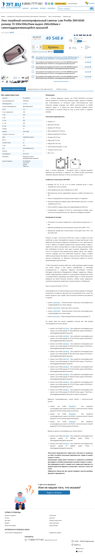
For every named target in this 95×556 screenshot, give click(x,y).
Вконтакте (81, 548)
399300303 (72, 406)
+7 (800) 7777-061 (36, 539)
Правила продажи (10, 515)
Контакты (51, 8)
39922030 (66, 443)
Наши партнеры (54, 523)
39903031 (66, 390)
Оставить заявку (60, 3)
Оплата (43, 8)
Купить (53, 47)
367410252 (56, 316)
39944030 (66, 367)
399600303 (72, 421)
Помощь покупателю (55, 520)
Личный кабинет (72, 3)
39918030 (66, 436)
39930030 (66, 344)
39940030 (66, 351)
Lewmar (25, 103)
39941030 (66, 359)
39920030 (66, 336)
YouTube (80, 551)
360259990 (56, 308)
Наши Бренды (53, 525)
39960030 (66, 382)
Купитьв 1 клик (74, 48)
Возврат (7, 523)
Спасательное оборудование (13, 532)
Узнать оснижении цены (87, 47)
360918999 (56, 311)
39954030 (66, 374)
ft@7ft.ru (77, 545)
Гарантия (52, 518)
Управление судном (55, 532)
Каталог (26, 8)
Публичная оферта (10, 525)
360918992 (56, 302)
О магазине (52, 515)
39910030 (66, 328)
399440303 (72, 414)
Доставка (34, 8)
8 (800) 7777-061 (32, 3)
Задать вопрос (54, 492)
